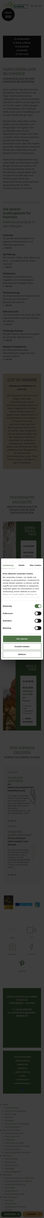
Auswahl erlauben (21, 646)
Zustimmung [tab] (8, 565)
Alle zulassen (22, 639)
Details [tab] (22, 565)
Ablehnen (22, 654)
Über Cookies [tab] (35, 565)
